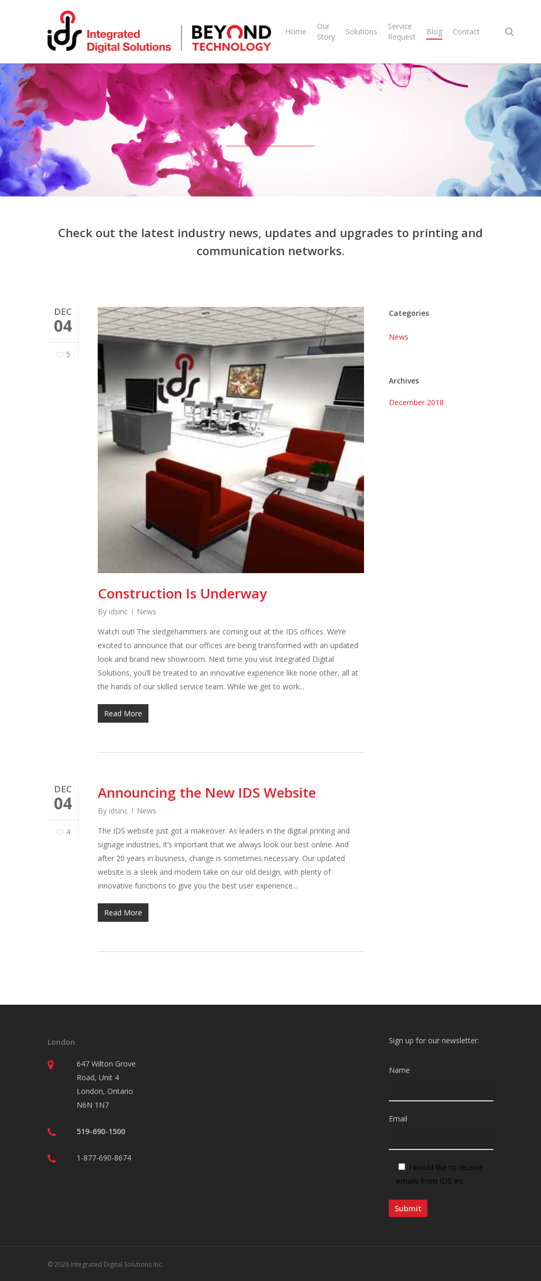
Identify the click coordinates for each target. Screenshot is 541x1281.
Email (441, 1132)
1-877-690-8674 (104, 1158)
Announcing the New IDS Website (207, 792)
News (146, 611)
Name (441, 1083)
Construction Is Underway (182, 593)
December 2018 (416, 402)
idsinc (118, 611)
